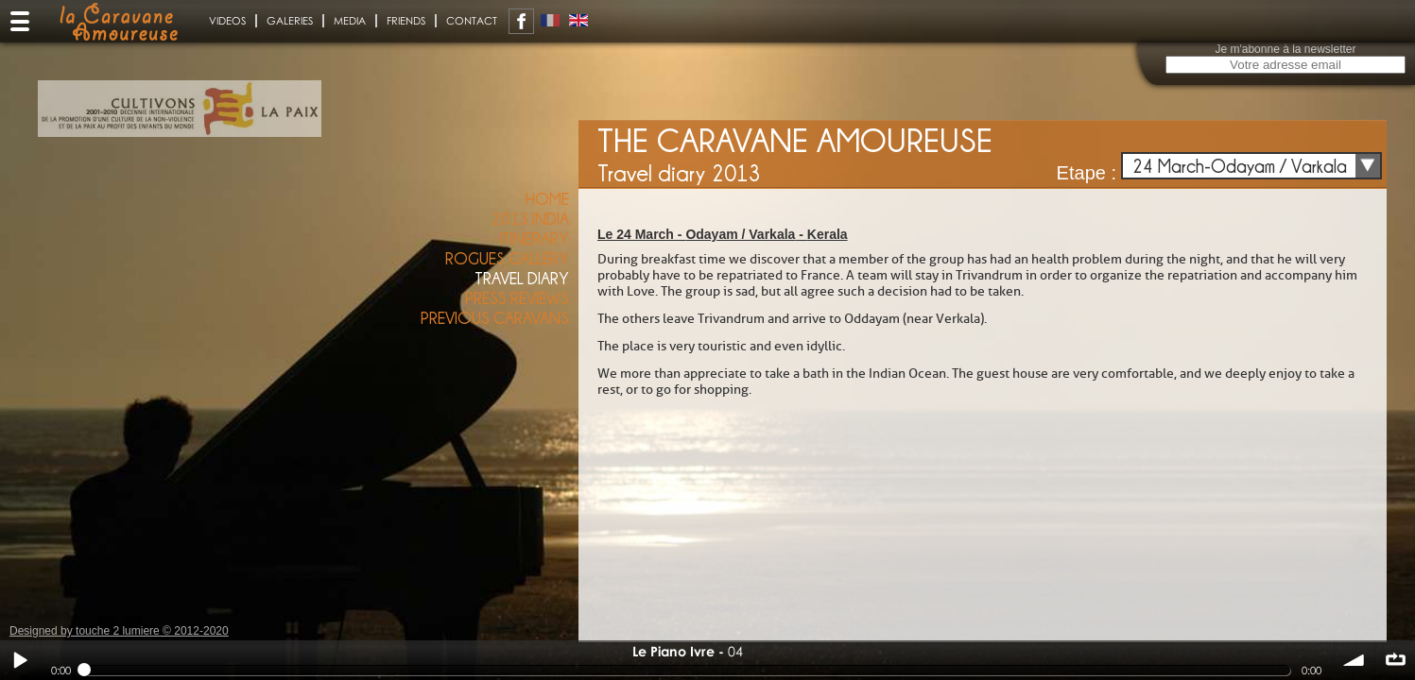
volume (1354, 660)
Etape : (1086, 172)
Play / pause (20, 660)
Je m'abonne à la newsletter (1285, 49)
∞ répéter (1395, 660)
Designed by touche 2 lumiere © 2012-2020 (119, 631)
